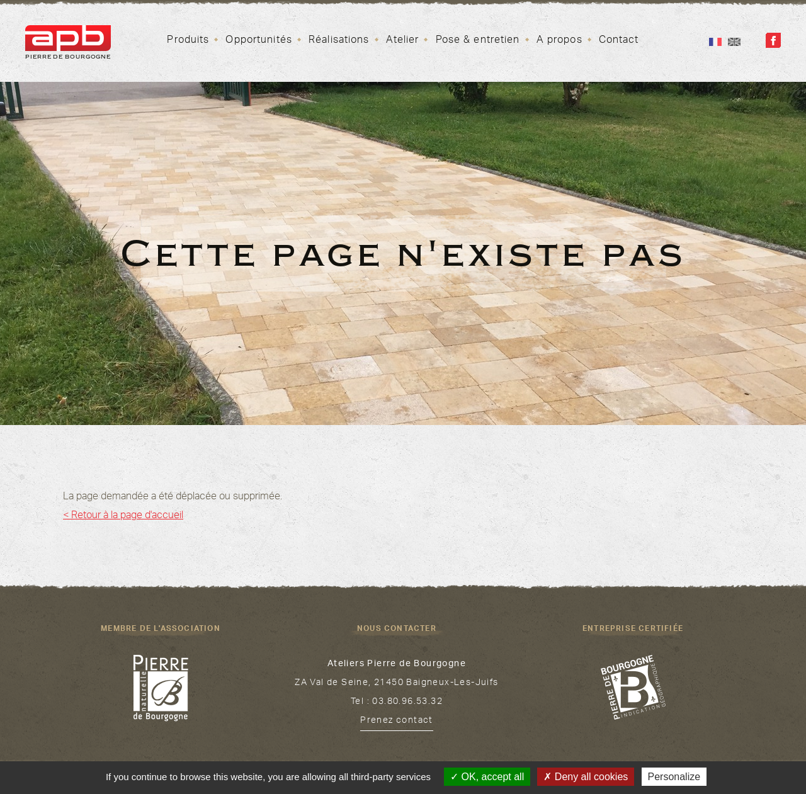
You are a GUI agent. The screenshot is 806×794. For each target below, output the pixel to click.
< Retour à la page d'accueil (123, 516)
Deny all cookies (585, 776)
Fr (715, 42)
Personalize (674, 776)
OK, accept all (487, 776)
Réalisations (339, 41)
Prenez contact (396, 721)
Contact (619, 41)
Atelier (402, 41)
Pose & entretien (478, 41)
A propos (559, 41)
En (734, 42)
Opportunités (258, 41)
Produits (188, 41)
